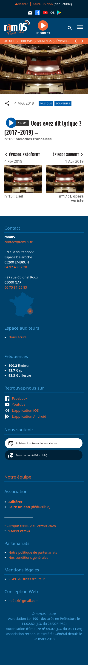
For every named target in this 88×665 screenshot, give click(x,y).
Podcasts (26, 41)
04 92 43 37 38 (15, 267)
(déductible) (52, 4)
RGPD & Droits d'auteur (27, 578)
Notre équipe (17, 477)
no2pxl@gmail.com (24, 600)
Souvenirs (44, 41)
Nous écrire (17, 337)
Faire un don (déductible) (31, 455)
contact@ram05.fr (18, 241)
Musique (46, 103)
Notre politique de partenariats (33, 552)
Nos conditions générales (28, 557)
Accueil (9, 41)
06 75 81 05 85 (15, 287)
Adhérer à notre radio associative (36, 443)
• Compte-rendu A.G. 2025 (30, 525)
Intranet (18, 530)
